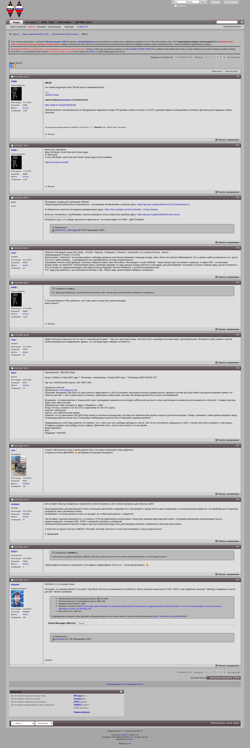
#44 (237, 282)
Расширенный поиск (232, 27)
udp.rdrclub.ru (91, 51)
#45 (237, 335)
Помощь (216, 2)
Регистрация (231, 2)
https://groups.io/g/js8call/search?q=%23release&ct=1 (164, 204)
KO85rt (25, 265)
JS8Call (18, 63)
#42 (237, 197)
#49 (237, 546)
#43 (237, 248)
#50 (237, 579)
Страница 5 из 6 (185, 57)
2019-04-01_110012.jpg (65, 230)
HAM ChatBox (64, 22)
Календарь (41, 27)
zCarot (129, 743)
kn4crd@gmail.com (68, 390)
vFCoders (130, 739)
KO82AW (26, 484)
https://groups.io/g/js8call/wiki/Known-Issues (158, 214)
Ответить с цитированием (227, 140)
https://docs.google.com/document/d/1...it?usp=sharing (131, 209)
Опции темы (216, 71)
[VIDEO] (77, 704)
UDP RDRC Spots (83, 22)
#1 (238, 76)
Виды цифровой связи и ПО (35, 34)
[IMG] (76, 701)
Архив (229, 723)
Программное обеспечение (65, 34)
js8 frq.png (59, 639)
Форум (16, 22)
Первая (198, 57)
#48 (237, 499)
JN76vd (25, 517)
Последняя (233, 57)
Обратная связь (218, 723)
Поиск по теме (231, 71)
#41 (237, 145)
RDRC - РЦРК (47, 22)
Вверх (237, 678)
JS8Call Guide (52, 95)
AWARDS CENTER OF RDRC (141, 49)
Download (64, 100)
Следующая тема (134, 684)
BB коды (78, 695)
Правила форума (82, 712)
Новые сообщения (18, 27)
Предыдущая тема (116, 684)
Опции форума (54, 27)
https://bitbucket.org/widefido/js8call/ (170, 616)
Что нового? (31, 22)
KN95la (25, 614)
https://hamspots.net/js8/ (57, 162)
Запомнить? (181, 6)
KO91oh (26, 108)
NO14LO (26, 385)
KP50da (26, 564)
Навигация (69, 27)
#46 (237, 368)
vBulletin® (124, 735)
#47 (237, 445)
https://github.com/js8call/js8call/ (60, 105)
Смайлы (77, 698)
